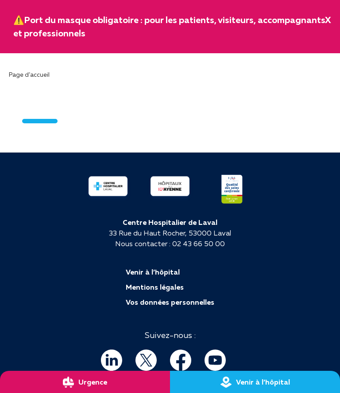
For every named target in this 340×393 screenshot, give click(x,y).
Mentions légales (155, 287)
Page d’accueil (29, 75)
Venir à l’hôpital (153, 271)
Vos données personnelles (170, 302)
